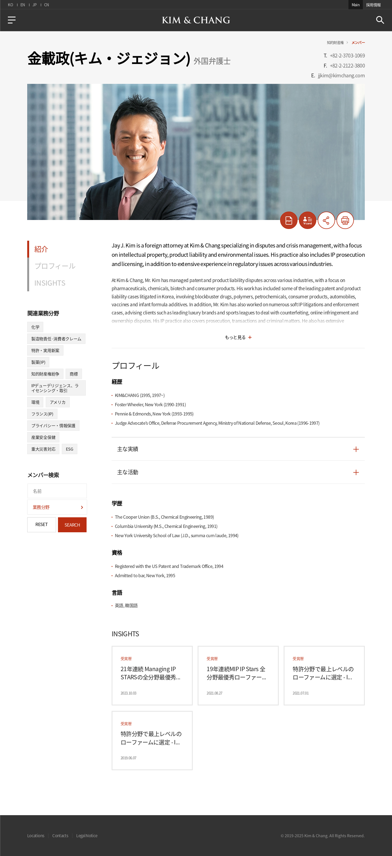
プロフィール (54, 266)
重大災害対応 (43, 449)
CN (46, 4)
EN (22, 4)
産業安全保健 (43, 437)
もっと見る (235, 337)
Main (356, 4)
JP (34, 4)
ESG (69, 449)
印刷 (345, 220)
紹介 (41, 249)
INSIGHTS (49, 282)
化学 (35, 327)
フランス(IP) (42, 414)
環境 (35, 402)
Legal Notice (86, 835)
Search (380, 20)
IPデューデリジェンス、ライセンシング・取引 (55, 388)
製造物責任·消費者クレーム (56, 339)
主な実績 (127, 449)
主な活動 (127, 472)
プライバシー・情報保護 (53, 426)
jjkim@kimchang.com (341, 75)
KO (10, 4)
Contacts (60, 835)
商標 (74, 374)
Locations (35, 835)
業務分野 (41, 507)
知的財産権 (335, 42)
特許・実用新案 (45, 350)
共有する (326, 220)
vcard (307, 220)
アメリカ (58, 402)
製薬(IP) (38, 362)
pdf (289, 220)
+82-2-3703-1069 (347, 55)
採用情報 (373, 4)
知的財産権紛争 (45, 374)
